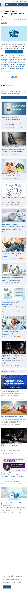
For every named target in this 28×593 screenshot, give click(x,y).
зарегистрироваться (14, 93)
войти (3, 93)
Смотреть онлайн (14, 52)
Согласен (7, 587)
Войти (25, 4)
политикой (10, 584)
